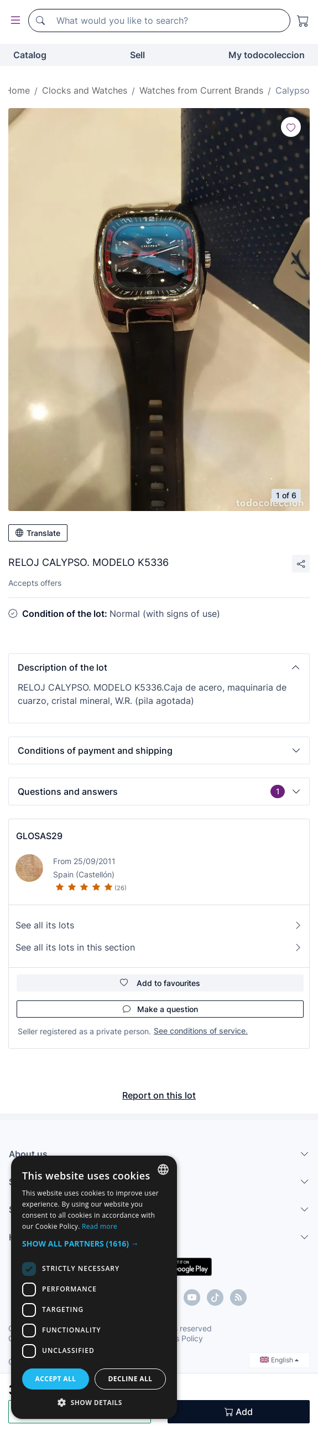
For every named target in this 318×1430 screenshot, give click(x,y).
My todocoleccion (266, 54)
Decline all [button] (130, 1378)
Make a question (160, 1009)
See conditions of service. (201, 1030)
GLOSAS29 (39, 835)
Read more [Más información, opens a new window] (99, 1226)
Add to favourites (160, 983)
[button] (159, 667)
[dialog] (94, 1287)
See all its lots (159, 925)
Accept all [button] (55, 1378)
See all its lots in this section (159, 947)
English (279, 1360)
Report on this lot (159, 1095)
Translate (37, 533)
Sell (137, 54)
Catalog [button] (29, 54)
